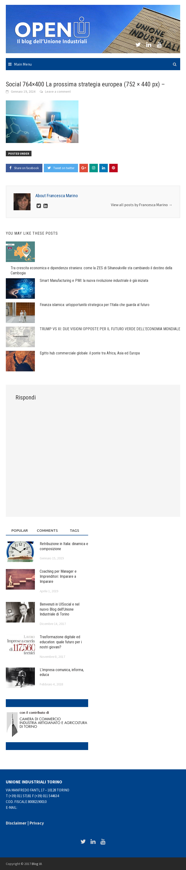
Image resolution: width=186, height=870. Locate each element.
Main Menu (23, 64)
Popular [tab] (19, 530)
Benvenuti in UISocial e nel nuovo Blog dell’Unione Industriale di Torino (59, 609)
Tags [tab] (74, 530)
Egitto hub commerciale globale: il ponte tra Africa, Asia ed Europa (90, 353)
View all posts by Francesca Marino (141, 204)
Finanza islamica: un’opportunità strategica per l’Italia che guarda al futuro (94, 304)
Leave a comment (58, 91)
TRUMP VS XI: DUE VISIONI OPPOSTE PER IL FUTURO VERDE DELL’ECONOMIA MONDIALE (110, 329)
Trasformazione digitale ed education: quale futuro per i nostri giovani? (61, 642)
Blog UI (37, 864)
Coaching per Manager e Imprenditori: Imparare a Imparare (58, 576)
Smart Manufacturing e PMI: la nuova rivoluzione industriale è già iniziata (94, 280)
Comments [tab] (47, 530)
